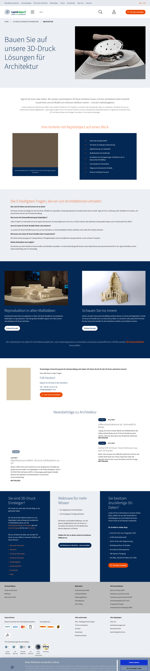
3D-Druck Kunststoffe (82, 590)
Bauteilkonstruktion (11, 3)
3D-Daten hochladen (135, 12)
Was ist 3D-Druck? (10, 597)
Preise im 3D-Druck (10, 590)
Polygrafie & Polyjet (116, 604)
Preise (62, 3)
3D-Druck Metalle (80, 594)
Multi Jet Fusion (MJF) (117, 590)
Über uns (80, 3)
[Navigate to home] (15, 12)
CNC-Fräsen (79, 604)
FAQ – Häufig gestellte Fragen (85, 622)
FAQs (11, 574)
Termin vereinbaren (81, 625)
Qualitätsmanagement (117, 625)
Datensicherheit (15, 566)
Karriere (89, 3)
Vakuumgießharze (81, 597)
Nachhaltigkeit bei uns (117, 632)
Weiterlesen (15, 481)
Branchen (13, 549)
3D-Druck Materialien (17, 554)
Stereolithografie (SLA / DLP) (119, 601)
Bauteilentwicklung (15, 525)
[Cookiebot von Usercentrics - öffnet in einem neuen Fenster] (12, 667)
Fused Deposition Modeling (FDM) (121, 607)
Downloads (71, 3)
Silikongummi (79, 601)
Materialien (54, 3)
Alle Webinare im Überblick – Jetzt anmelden (75, 545)
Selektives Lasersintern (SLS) (119, 594)
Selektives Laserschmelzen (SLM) (121, 597)
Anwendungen (26, 3)
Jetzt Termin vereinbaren (51, 395)
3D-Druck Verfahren (41, 3)
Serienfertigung (14, 528)
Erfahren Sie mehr (12, 328)
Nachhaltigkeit (15, 562)
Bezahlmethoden (80, 635)
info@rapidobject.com (48, 389)
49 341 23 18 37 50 (50, 387)
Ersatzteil (31, 528)
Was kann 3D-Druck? (17, 545)
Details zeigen (98, 667)
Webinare (7, 594)
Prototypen (27, 525)
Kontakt (78, 629)
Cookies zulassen (134, 650)
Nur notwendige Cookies (134, 656)
